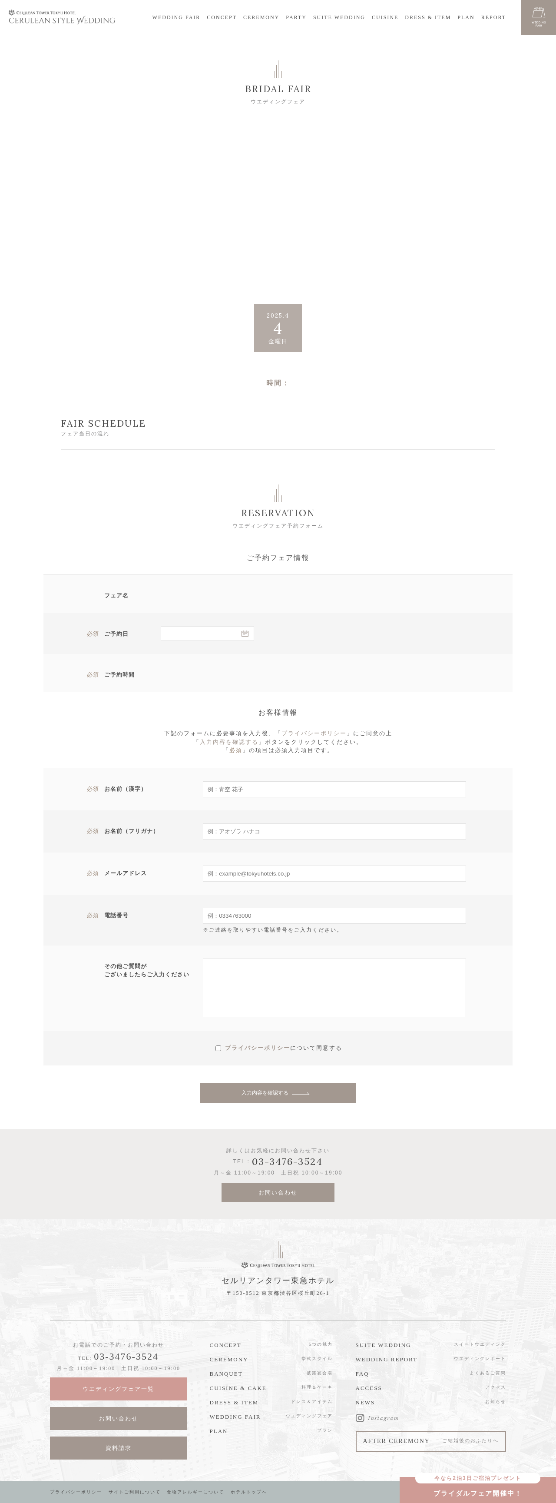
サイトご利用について (135, 1492)
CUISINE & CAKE (238, 1388)
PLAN (465, 17)
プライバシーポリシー (314, 733)
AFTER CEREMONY (431, 1441)
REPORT (493, 17)
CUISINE (385, 17)
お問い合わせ (278, 1192)
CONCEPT (222, 17)
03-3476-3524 (126, 1356)
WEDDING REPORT (386, 1359)
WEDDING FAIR (176, 17)
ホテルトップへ (249, 1492)
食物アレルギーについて (195, 1492)
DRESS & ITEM (428, 17)
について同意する (316, 1047)
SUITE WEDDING (339, 17)
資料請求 (119, 1448)
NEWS (365, 1402)
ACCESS (369, 1388)
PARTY (296, 17)
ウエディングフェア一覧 (118, 1389)
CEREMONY (261, 17)
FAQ (362, 1373)
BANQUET (226, 1373)
